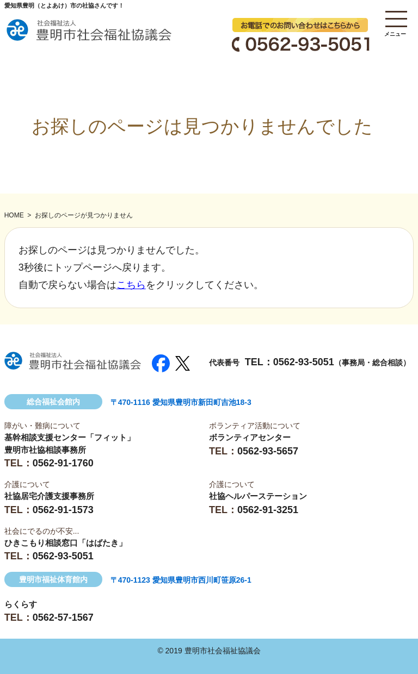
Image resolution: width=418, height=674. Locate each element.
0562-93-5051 (303, 362)
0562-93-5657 (267, 451)
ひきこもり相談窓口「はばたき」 (65, 542)
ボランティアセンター (250, 437)
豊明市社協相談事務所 (45, 449)
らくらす (20, 604)
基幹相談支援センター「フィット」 (69, 437)
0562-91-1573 (63, 509)
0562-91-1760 (63, 463)
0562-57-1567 (63, 617)
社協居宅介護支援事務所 (49, 496)
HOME (14, 215)
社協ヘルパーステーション (258, 496)
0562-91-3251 (267, 509)
